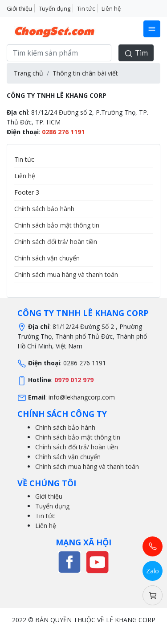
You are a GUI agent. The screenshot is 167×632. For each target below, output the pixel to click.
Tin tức (86, 8)
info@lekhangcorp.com (82, 397)
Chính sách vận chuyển (47, 258)
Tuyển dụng (54, 8)
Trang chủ (28, 73)
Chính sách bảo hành (44, 208)
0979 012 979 (74, 380)
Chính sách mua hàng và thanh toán (66, 274)
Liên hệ (111, 8)
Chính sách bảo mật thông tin (56, 225)
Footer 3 (26, 192)
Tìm (136, 53)
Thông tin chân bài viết (85, 73)
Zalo (152, 571)
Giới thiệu (19, 8)
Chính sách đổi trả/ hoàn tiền (55, 241)
